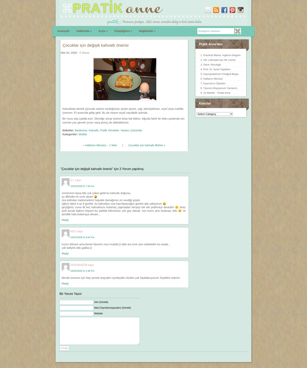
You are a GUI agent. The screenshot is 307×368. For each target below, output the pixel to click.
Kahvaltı (94, 130)
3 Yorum (84, 52)
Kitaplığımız (123, 31)
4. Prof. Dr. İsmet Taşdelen (215, 69)
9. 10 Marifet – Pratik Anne (215, 92)
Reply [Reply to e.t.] (65, 220)
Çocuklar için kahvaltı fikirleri (145, 145)
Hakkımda (84, 31)
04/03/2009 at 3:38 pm (82, 271)
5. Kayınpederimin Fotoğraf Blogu (219, 74)
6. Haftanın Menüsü (211, 78)
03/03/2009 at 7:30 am (82, 186)
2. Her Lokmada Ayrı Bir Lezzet (218, 59)
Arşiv (103, 31)
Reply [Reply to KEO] (65, 253)
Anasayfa (63, 31)
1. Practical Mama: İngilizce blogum (220, 55)
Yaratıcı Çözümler (131, 130)
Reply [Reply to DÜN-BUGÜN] (65, 283)
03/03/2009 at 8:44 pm (82, 237)
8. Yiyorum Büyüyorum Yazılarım (218, 88)
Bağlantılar (147, 31)
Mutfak (83, 134)
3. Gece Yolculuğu (210, 64)
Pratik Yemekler (109, 130)
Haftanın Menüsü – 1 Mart (101, 145)
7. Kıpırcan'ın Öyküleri (212, 83)
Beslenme (81, 130)
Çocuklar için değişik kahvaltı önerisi (95, 45)
